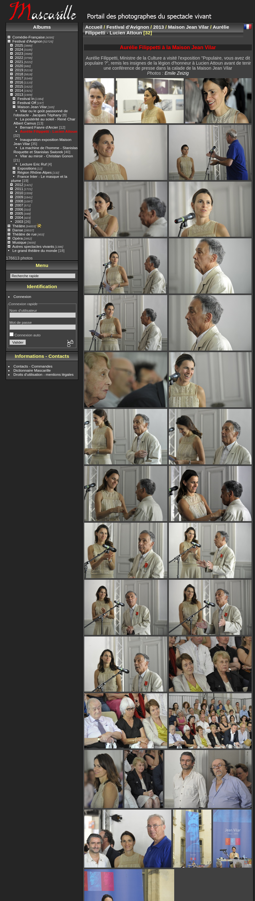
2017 (19, 78)
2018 (19, 74)
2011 (19, 189)
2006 (19, 209)
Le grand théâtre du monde (34, 250)
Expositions (26, 168)
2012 (19, 185)
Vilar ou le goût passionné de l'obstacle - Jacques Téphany (41, 113)
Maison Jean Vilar (32, 107)
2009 (19, 197)
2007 (19, 205)
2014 (19, 90)
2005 (19, 213)
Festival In (25, 98)
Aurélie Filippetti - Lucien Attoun (48, 131)
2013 (19, 94)
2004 (19, 217)
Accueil (94, 27)
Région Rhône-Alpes (34, 172)
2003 (19, 221)
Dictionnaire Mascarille (32, 370)
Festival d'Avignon (27, 41)
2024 (19, 49)
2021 (19, 62)
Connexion (22, 296)
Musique (19, 242)
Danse (17, 230)
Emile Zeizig (176, 73)
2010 (19, 193)
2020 (19, 66)
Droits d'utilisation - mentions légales (44, 374)
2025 (19, 45)
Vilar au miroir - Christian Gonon (46, 156)
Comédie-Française (28, 37)
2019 (19, 70)
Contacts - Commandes (33, 366)
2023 (19, 53)
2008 (19, 201)
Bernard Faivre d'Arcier (39, 127)
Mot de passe (20, 322)
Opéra (17, 238)
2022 (19, 57)
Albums (42, 27)
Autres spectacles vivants (33, 246)
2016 (19, 82)
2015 (19, 86)
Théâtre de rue (24, 234)
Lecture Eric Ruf (33, 164)
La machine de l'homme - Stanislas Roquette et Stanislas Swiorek (46, 150)
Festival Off (26, 103)
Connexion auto (25, 335)
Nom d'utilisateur (23, 310)
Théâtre (18, 226)
